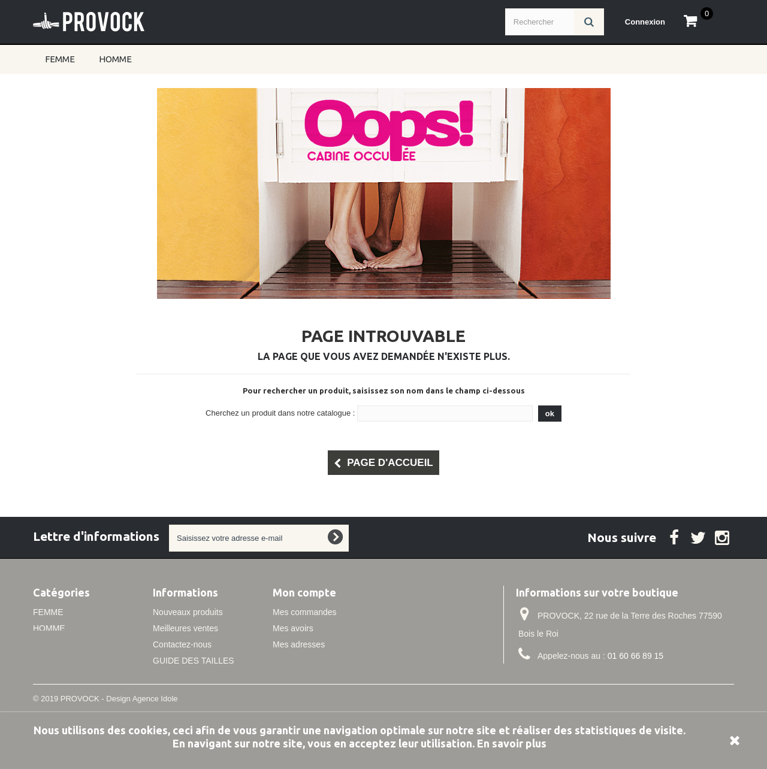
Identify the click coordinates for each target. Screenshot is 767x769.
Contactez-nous (182, 644)
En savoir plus (511, 743)
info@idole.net (595, 678)
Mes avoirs (293, 628)
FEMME (60, 59)
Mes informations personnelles (329, 660)
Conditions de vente (190, 693)
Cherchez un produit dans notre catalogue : (280, 412)
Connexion (645, 21)
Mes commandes (305, 612)
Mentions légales (184, 677)
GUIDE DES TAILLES (193, 660)
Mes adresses (299, 644)
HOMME (115, 59)
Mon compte (304, 592)
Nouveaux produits (188, 612)
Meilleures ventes (185, 628)
